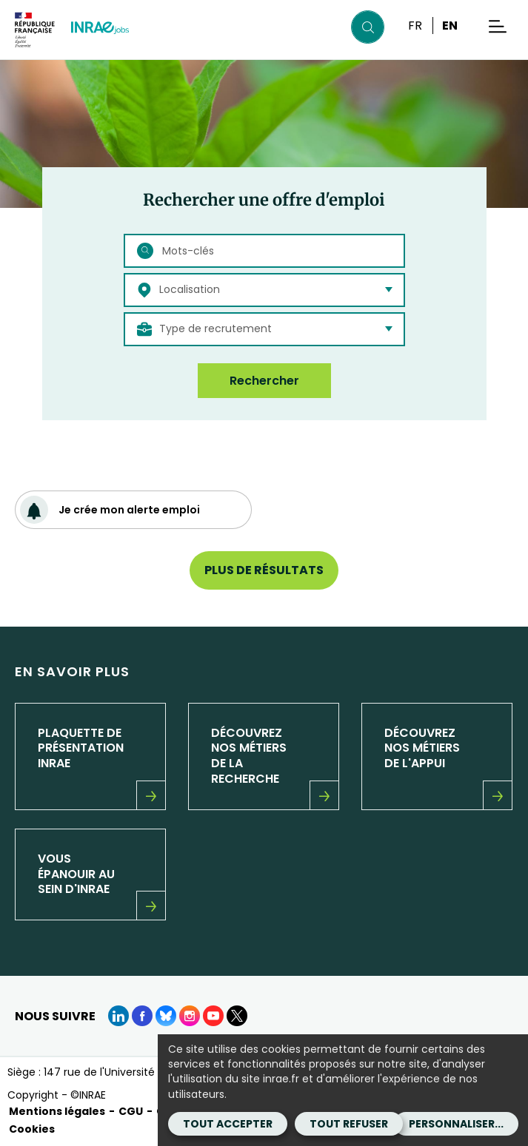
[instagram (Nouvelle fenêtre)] (189, 1015)
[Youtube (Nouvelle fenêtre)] (213, 1015)
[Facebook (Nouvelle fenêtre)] (142, 1015)
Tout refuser (349, 1123)
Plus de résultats (264, 570)
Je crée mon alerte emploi (110, 510)
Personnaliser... (456, 1123)
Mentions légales (57, 1111)
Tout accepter (228, 1123)
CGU (130, 1111)
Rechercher (264, 380)
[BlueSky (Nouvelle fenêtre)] (166, 1015)
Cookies (32, 1129)
